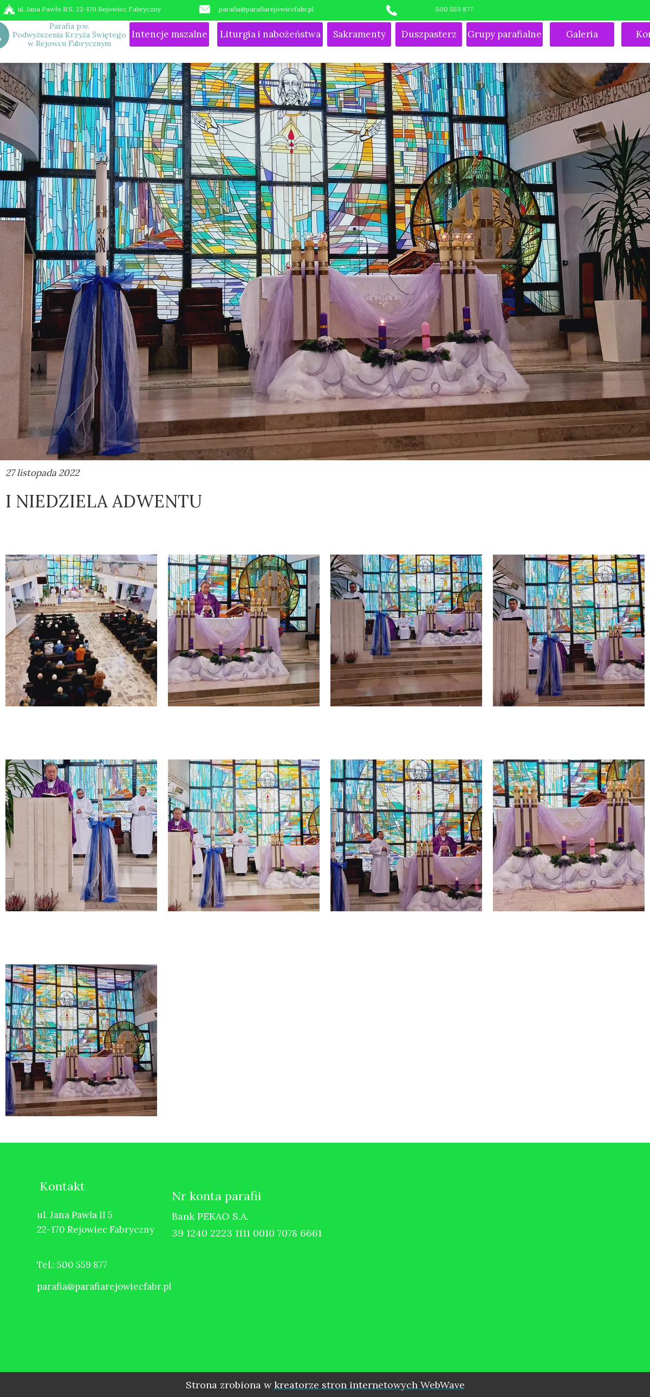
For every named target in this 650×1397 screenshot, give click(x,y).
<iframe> (501, 1262)
